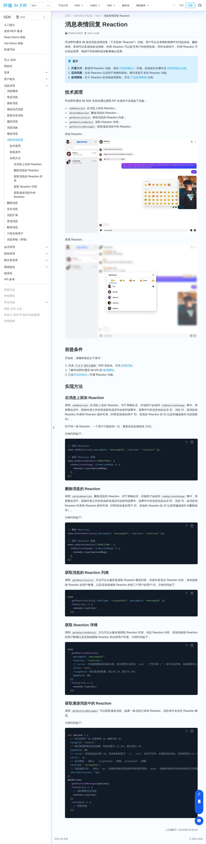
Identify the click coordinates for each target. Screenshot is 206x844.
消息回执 (12, 127)
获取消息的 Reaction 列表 (28, 178)
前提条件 (15, 152)
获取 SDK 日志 (13, 308)
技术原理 (15, 145)
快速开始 (9, 49)
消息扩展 (12, 215)
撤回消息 (12, 121)
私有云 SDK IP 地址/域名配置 (22, 314)
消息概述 (12, 91)
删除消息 (12, 202)
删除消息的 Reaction (26, 170)
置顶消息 (12, 221)
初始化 (8, 66)
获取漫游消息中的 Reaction (25, 194)
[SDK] (111, 5)
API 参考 (9, 279)
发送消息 (12, 97)
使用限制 (108, 370)
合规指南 (9, 320)
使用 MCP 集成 (13, 31)
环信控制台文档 (176, 68)
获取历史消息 (15, 115)
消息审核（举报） (18, 239)
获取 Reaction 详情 (25, 186)
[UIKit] (79, 5)
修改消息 (12, 133)
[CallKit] (95, 5)
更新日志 (9, 289)
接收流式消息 (15, 109)
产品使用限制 (138, 77)
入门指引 (9, 25)
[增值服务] (142, 5)
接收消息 (12, 103)
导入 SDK (10, 60)
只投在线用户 (15, 233)
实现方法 (15, 158)
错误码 (8, 273)
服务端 (125, 5)
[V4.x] (40, 5)
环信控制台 (127, 68)
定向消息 (12, 209)
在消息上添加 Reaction (28, 164)
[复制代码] (191, 442)
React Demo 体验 (14, 37)
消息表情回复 (15, 139)
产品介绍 (63, 5)
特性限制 (9, 295)
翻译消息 (12, 227)
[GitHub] (200, 5)
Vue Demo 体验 (13, 43)
